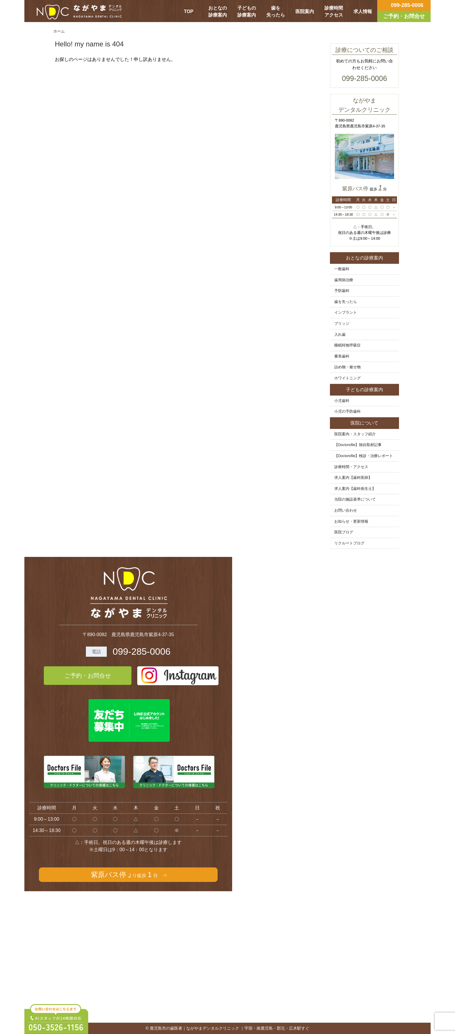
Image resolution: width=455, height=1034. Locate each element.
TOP (189, 11)
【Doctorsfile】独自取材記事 (358, 445)
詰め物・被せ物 (347, 367)
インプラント (345, 313)
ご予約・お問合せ (87, 675)
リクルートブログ (349, 543)
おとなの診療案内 (217, 11)
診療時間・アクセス (351, 467)
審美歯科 (341, 356)
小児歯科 (341, 401)
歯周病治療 (343, 280)
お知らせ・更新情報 (351, 521)
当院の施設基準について (355, 499)
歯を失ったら (275, 11)
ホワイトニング (347, 378)
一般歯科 (341, 269)
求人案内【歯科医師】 (353, 478)
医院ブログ (343, 532)
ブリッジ (341, 324)
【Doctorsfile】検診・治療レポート (363, 456)
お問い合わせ (345, 510)
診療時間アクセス (333, 11)
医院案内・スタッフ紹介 (355, 434)
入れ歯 (340, 335)
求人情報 (362, 11)
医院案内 (304, 11)
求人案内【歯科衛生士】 (355, 489)
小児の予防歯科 (347, 411)
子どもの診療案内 (246, 11)
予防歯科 (341, 291)
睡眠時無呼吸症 (347, 345)
